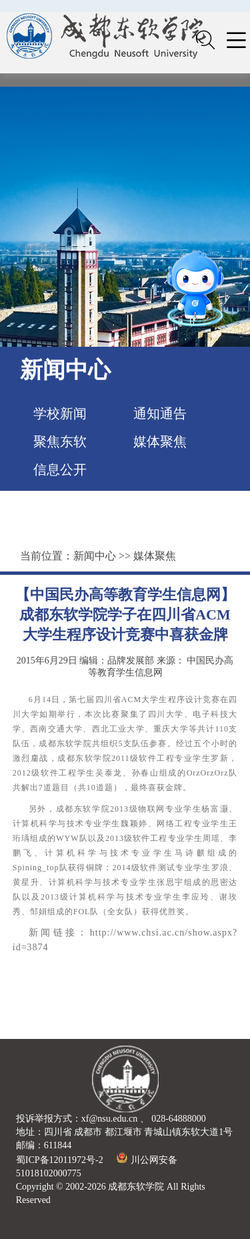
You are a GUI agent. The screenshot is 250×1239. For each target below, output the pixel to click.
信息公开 (60, 469)
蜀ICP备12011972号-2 (59, 1160)
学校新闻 (60, 413)
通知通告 (160, 413)
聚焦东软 (60, 441)
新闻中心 (94, 555)
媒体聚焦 (160, 441)
